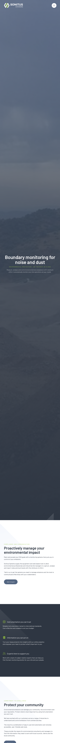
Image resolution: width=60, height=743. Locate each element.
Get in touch (11, 582)
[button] (54, 5)
